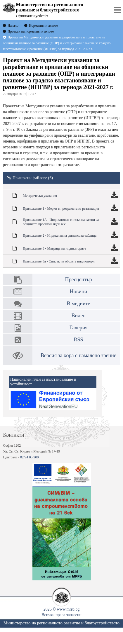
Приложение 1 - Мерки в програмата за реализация (61, 208)
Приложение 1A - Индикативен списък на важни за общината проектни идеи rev (61, 222)
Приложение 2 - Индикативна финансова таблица (59, 235)
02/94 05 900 (29, 457)
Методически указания (40, 196)
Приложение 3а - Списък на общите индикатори (59, 261)
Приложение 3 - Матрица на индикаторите (54, 248)
